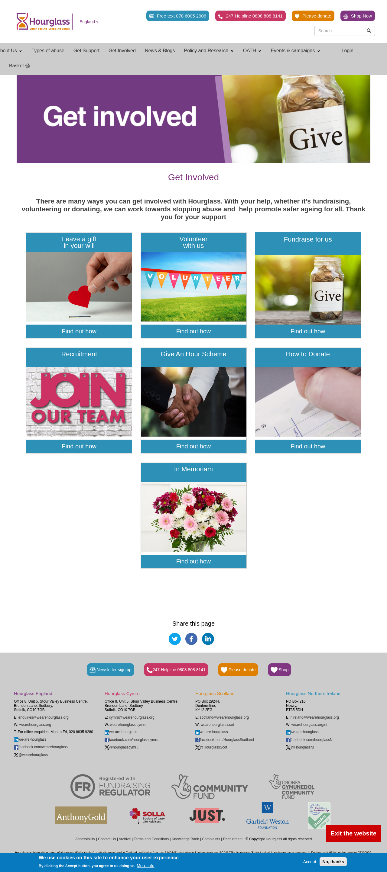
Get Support (86, 50)
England (87, 21)
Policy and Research (209, 50)
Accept (309, 861)
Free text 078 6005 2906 (177, 16)
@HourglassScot (211, 747)
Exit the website (353, 833)
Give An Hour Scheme (193, 357)
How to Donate (308, 357)
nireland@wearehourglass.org (315, 717)
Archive (125, 839)
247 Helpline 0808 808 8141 (250, 16)
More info (145, 865)
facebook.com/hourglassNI (309, 740)
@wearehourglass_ (32, 755)
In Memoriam (193, 472)
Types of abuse (47, 50)
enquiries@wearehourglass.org (43, 717)
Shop (279, 670)
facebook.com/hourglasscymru (131, 740)
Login (347, 50)
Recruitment (79, 357)
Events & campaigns (295, 50)
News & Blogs (160, 50)
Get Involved (122, 50)
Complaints (211, 839)
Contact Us (107, 839)
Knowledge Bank (185, 839)
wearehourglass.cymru (128, 725)
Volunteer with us (194, 242)
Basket (16, 65)
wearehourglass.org (35, 725)
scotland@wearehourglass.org (224, 717)
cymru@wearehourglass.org (131, 717)
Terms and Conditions (151, 839)
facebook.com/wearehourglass (41, 747)
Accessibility (85, 839)
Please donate (313, 16)
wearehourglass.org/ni (309, 725)
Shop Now (357, 16)
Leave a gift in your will (79, 242)
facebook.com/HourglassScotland (224, 740)
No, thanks (333, 861)
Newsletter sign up (110, 670)
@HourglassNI (300, 747)
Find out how (79, 331)
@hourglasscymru (121, 747)
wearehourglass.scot (217, 725)
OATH (252, 50)
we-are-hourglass (30, 739)
